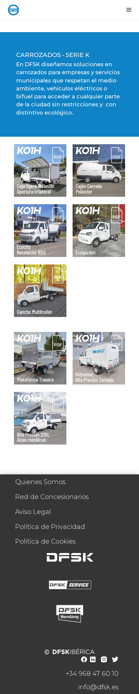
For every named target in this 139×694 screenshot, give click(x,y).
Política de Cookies (45, 541)
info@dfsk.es (98, 687)
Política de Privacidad (50, 527)
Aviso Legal (33, 512)
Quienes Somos (40, 482)
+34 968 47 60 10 (92, 674)
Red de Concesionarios (52, 497)
